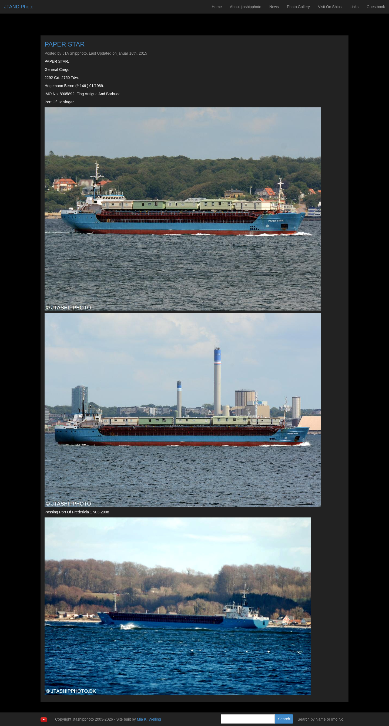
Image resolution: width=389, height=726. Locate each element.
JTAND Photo (18, 6)
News (274, 7)
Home (217, 7)
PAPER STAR (65, 44)
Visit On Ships (330, 7)
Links (354, 7)
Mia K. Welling (149, 719)
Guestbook (376, 7)
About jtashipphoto (245, 7)
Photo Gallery (298, 7)
